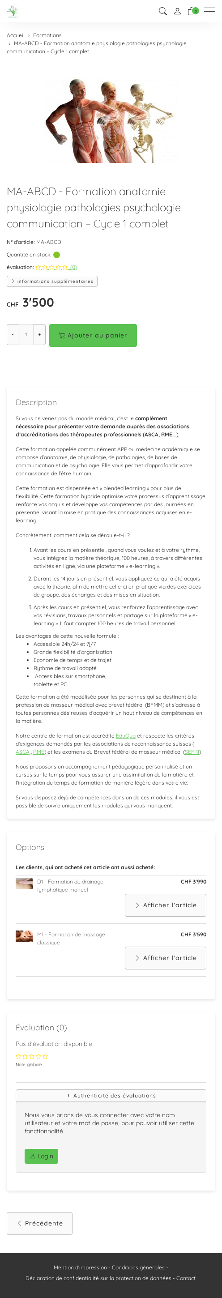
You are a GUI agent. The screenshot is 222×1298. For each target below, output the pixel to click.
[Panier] (191, 11)
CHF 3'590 (193, 934)
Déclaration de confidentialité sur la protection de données (98, 1278)
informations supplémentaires (52, 281)
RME (38, 751)
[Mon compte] (177, 11)
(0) (56, 267)
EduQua (126, 735)
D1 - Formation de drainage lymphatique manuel (70, 885)
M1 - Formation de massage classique (71, 938)
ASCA (23, 751)
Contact (186, 1278)
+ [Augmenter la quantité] (39, 334)
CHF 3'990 (193, 881)
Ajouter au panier (93, 335)
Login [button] (41, 1156)
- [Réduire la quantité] (12, 334)
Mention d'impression (80, 1267)
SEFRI (192, 751)
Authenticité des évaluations (111, 1095)
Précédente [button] (39, 1223)
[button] (163, 11)
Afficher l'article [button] (165, 905)
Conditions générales (138, 1267)
